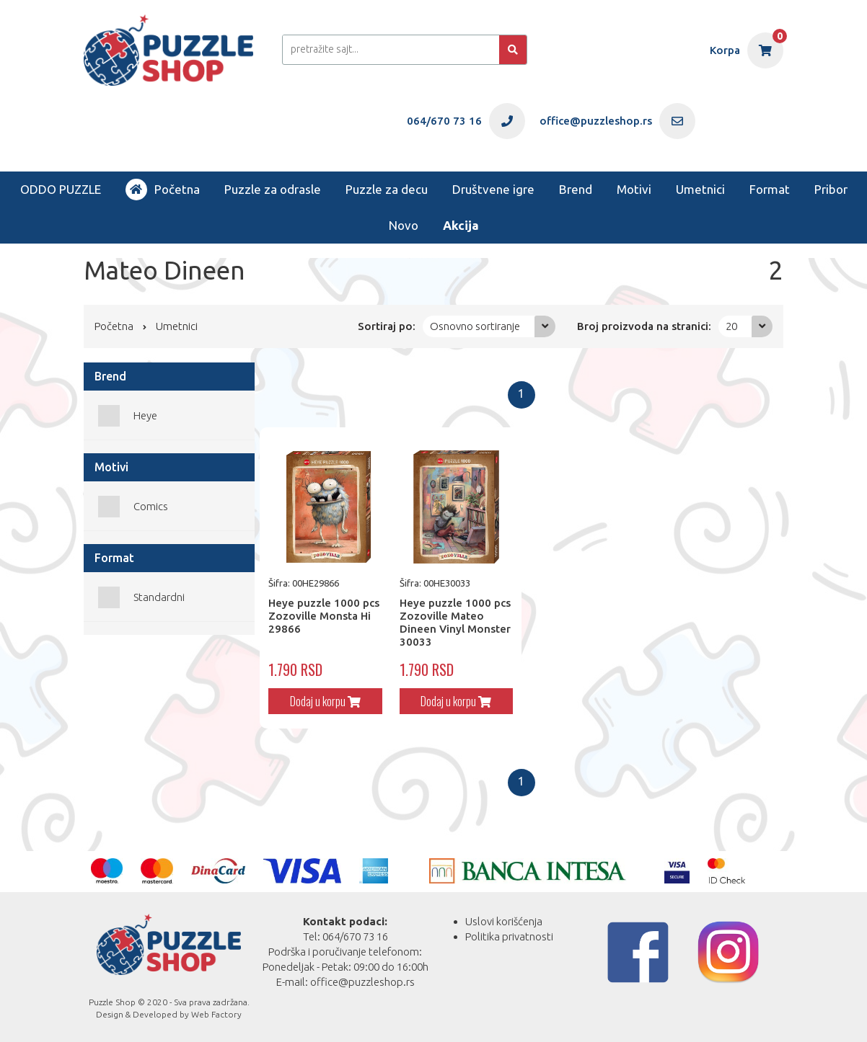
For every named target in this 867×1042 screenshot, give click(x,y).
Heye (145, 415)
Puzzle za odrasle (272, 189)
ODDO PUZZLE (60, 189)
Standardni (159, 597)
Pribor (831, 189)
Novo (403, 225)
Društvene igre (493, 189)
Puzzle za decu (387, 189)
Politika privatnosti (509, 936)
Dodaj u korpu (325, 701)
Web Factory (216, 1014)
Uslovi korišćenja (503, 921)
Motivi (634, 189)
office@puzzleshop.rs (362, 982)
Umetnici (700, 189)
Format (769, 189)
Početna (163, 189)
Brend (575, 189)
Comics (150, 506)
